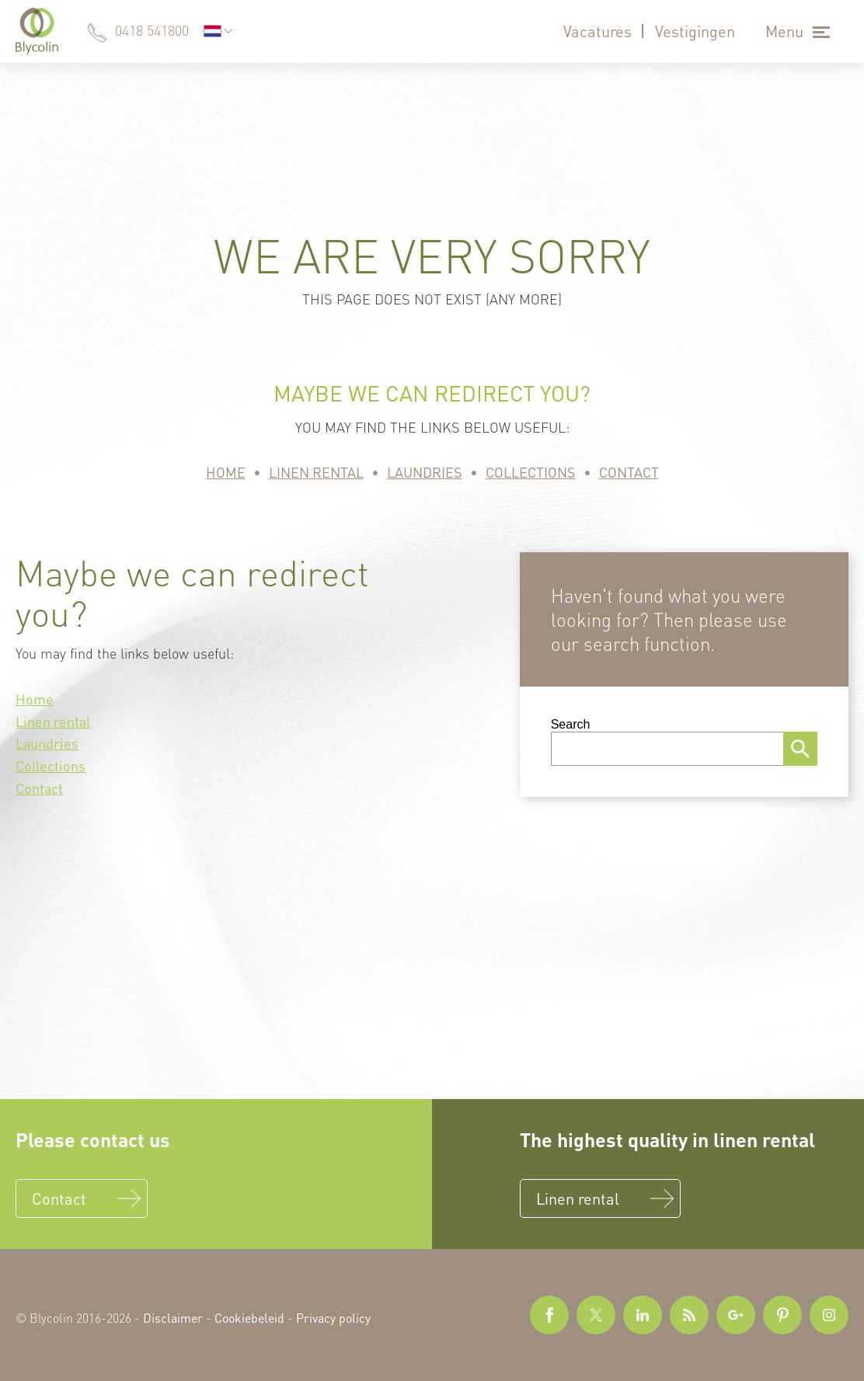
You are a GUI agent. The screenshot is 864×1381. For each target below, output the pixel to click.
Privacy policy (333, 1318)
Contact (629, 472)
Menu (784, 31)
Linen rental (316, 472)
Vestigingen (695, 31)
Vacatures (597, 31)
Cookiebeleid (249, 1318)
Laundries (424, 472)
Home (226, 472)
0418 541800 (152, 30)
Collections (531, 472)
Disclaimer (173, 1318)
